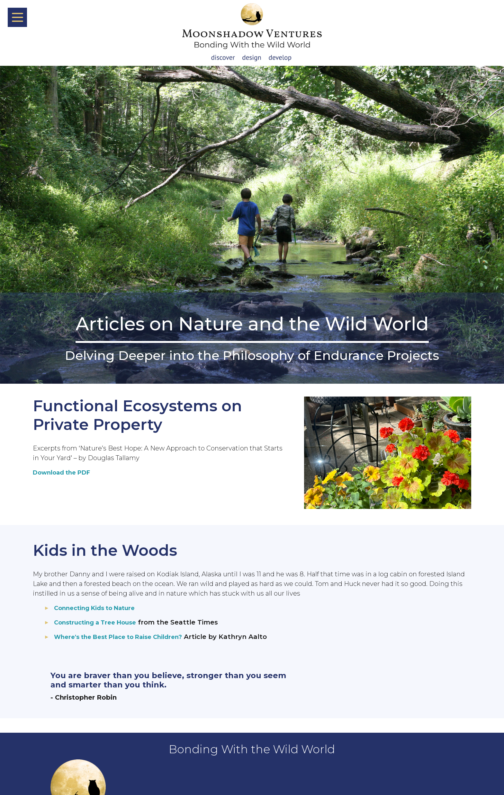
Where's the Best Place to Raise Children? (125, 637)
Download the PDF (65, 472)
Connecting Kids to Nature (99, 608)
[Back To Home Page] (252, 33)
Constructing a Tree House (99, 622)
